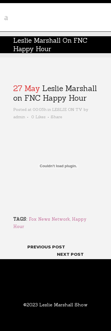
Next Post (70, 254)
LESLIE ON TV (67, 109)
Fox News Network (49, 219)
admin (19, 116)
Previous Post (46, 247)
